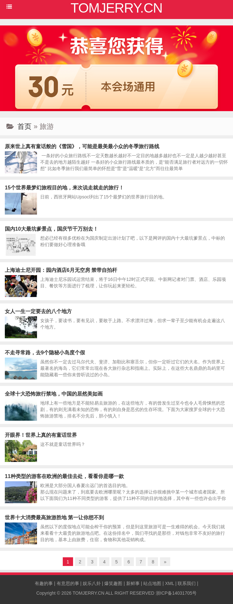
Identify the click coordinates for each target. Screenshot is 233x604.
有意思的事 (68, 583)
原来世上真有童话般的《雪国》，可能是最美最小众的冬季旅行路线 (82, 146)
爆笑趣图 (113, 583)
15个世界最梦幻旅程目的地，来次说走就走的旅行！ (64, 187)
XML (169, 583)
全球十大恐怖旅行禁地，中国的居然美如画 (54, 394)
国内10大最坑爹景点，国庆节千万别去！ (51, 229)
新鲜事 (133, 583)
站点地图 (152, 583)
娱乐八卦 (92, 583)
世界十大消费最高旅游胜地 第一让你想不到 (54, 517)
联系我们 (187, 583)
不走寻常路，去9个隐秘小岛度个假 (45, 352)
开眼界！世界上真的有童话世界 (41, 435)
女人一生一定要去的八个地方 (38, 311)
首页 (24, 126)
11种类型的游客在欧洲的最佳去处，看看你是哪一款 (64, 476)
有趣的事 (44, 583)
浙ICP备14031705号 (176, 593)
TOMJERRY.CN (89, 593)
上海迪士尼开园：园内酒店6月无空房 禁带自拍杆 (61, 270)
